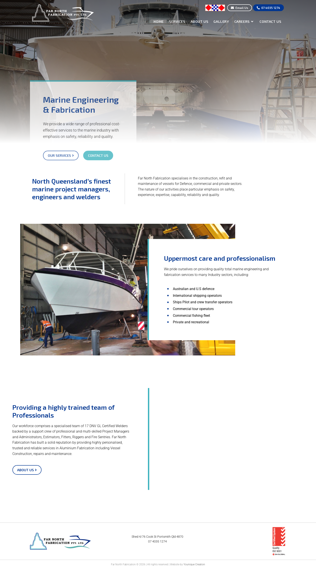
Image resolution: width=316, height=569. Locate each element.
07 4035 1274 (157, 541)
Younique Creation (194, 564)
